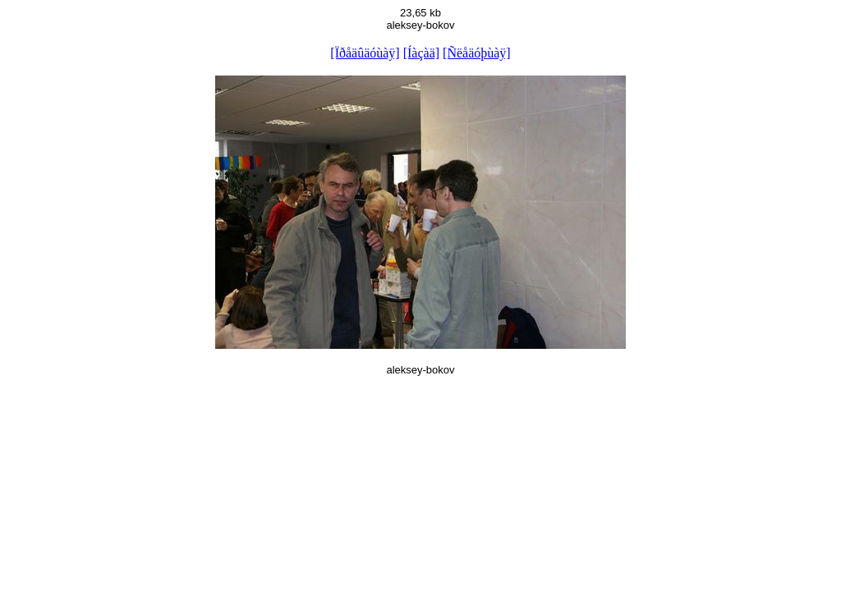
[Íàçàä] (421, 53)
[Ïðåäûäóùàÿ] (364, 53)
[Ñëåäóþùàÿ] (477, 53)
